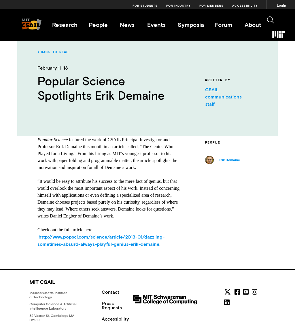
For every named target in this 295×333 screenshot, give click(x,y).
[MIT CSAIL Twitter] (228, 293)
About (253, 24)
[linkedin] (227, 302)
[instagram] (254, 292)
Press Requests (112, 305)
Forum (223, 24)
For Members (211, 5)
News (127, 24)
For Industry (178, 5)
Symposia (191, 24)
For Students (145, 5)
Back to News (53, 52)
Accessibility (245, 5)
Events (156, 24)
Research (64, 24)
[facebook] (237, 292)
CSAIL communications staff (223, 97)
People (98, 24)
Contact (110, 292)
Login (281, 5)
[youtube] (246, 292)
